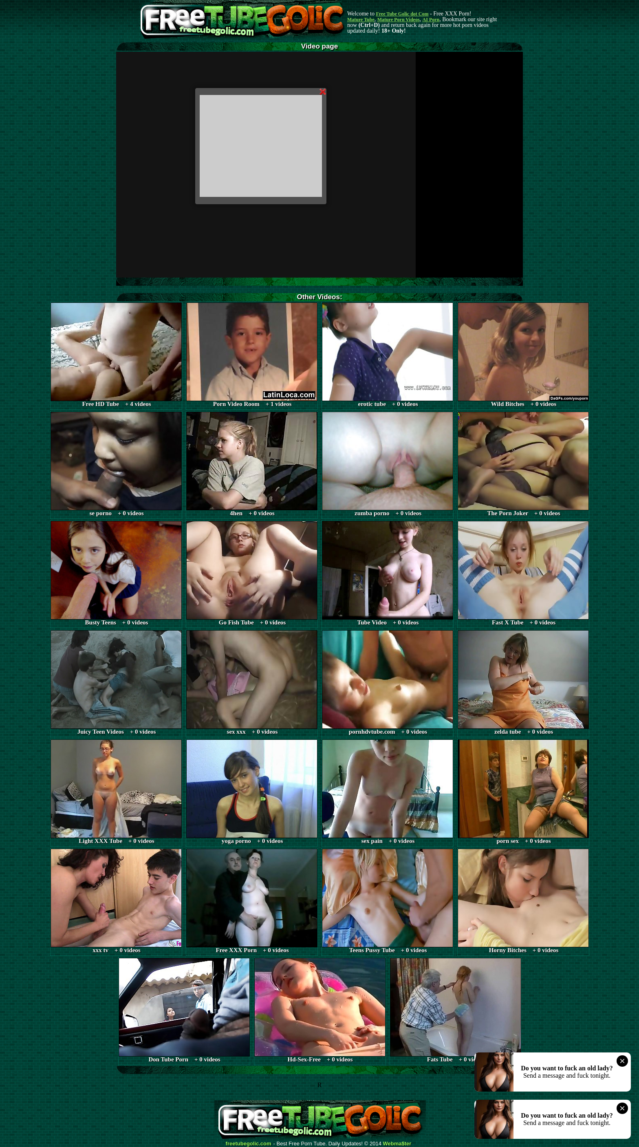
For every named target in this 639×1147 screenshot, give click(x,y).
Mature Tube (361, 19)
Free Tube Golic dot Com (402, 14)
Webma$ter (397, 1144)
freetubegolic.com (248, 1144)
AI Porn (431, 19)
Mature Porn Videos (398, 19)
